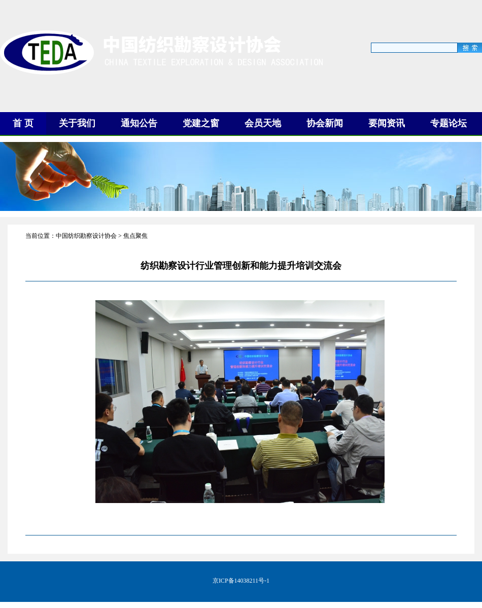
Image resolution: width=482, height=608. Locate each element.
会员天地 (263, 123)
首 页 (23, 123)
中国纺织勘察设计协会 (86, 235)
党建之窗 (201, 123)
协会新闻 (324, 123)
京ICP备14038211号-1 (241, 580)
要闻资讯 (386, 123)
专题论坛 (448, 123)
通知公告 (139, 123)
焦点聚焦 (135, 235)
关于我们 (77, 123)
